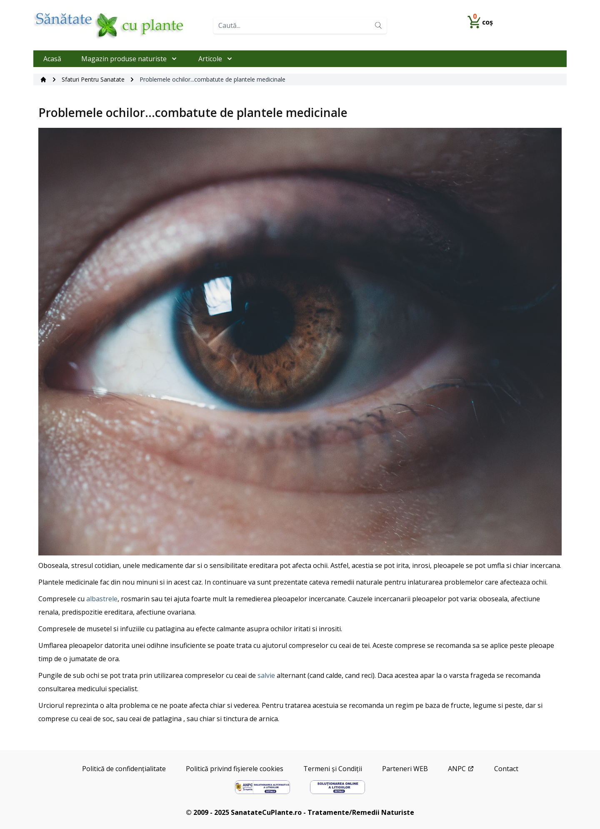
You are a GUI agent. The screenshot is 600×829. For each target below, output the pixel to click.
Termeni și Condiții (332, 768)
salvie (266, 675)
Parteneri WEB (405, 768)
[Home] (120, 25)
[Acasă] (43, 79)
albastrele (102, 598)
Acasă (52, 58)
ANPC (461, 768)
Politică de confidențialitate (124, 768)
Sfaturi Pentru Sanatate (93, 79)
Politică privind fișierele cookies (234, 768)
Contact (506, 768)
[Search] (378, 25)
